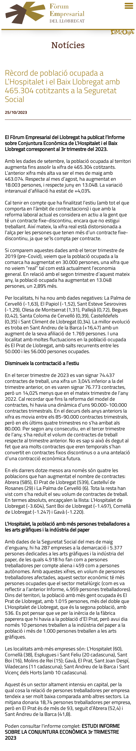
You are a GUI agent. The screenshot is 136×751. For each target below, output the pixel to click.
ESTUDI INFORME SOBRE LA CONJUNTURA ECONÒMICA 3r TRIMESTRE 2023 (62, 732)
